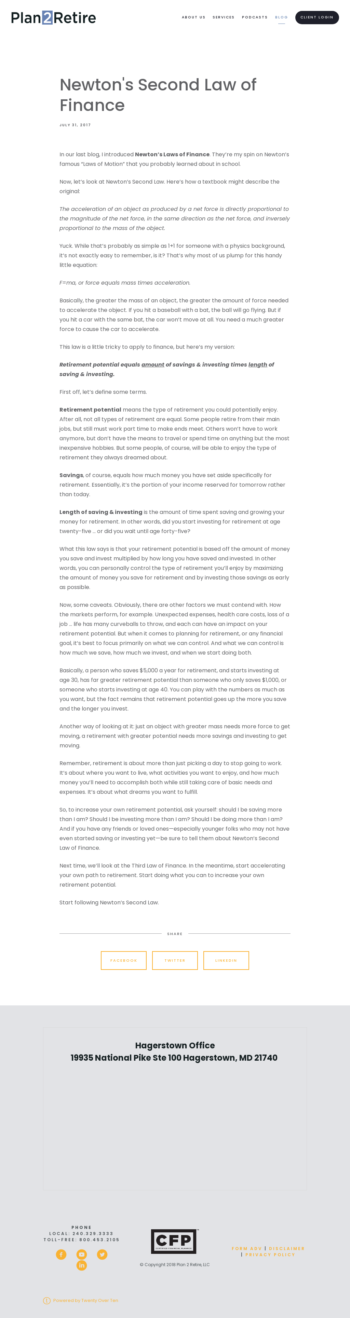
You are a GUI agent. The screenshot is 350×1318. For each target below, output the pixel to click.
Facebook (123, 960)
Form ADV (247, 1248)
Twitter (175, 960)
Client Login (317, 17)
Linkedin (226, 960)
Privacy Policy (270, 1255)
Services (224, 17)
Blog (281, 17)
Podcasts (255, 17)
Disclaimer (287, 1248)
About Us (194, 17)
